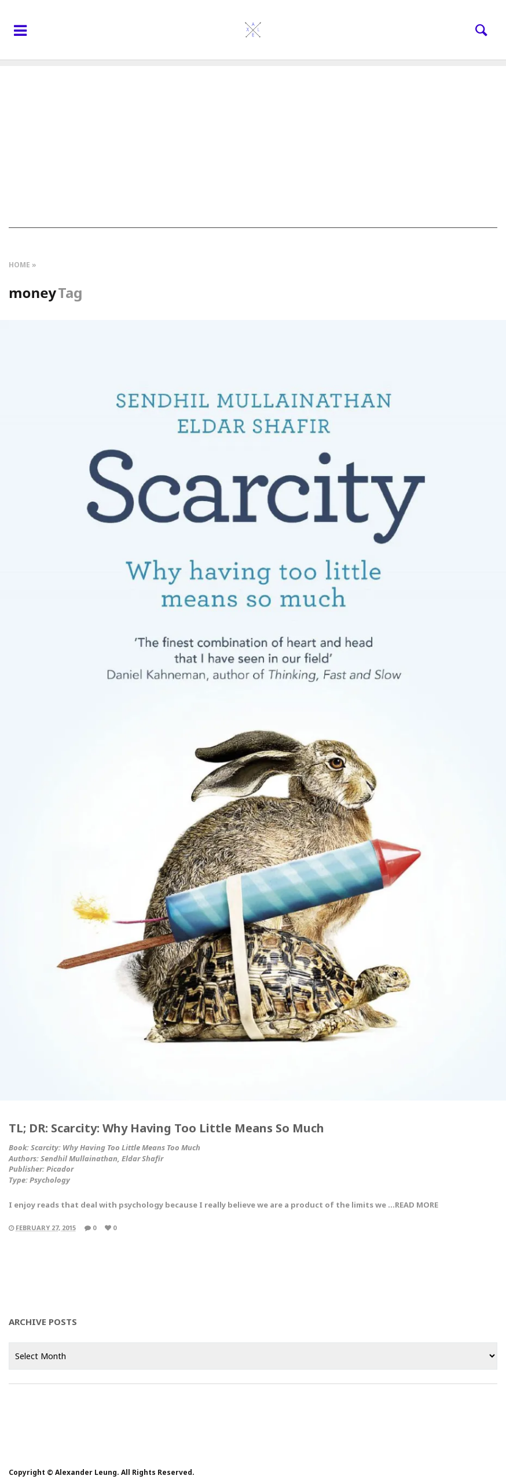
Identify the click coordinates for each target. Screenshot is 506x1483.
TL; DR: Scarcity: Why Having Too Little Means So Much (166, 1128)
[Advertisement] (253, 147)
